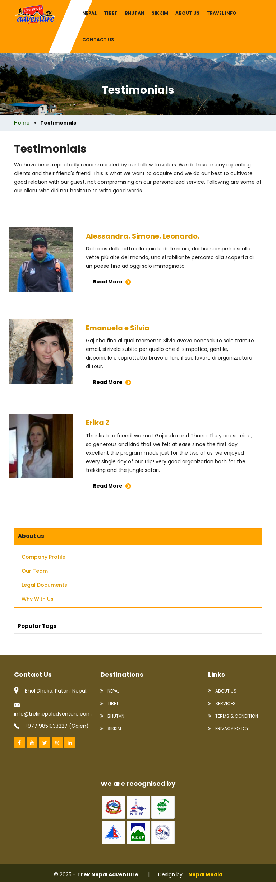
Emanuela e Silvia (118, 328)
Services (222, 703)
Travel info (221, 13)
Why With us (38, 598)
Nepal (89, 13)
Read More (112, 281)
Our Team (35, 570)
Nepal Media (205, 874)
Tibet (111, 13)
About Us (222, 691)
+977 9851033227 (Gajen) (51, 725)
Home (21, 122)
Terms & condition (233, 716)
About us (187, 13)
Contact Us (98, 40)
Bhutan (134, 13)
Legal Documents (44, 584)
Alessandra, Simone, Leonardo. (143, 236)
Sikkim (160, 13)
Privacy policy (228, 728)
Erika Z (98, 423)
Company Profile (43, 556)
